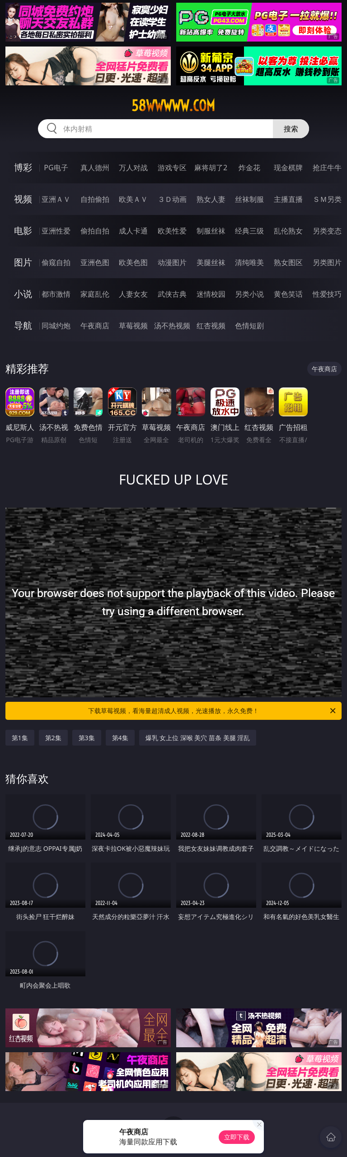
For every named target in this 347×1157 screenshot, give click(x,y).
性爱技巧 (327, 294)
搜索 (291, 129)
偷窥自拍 (56, 262)
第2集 (53, 737)
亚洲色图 (94, 262)
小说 (23, 294)
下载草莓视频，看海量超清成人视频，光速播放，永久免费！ (212, 710)
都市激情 (56, 294)
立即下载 (236, 1137)
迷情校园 (211, 294)
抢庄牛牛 (327, 168)
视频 (23, 199)
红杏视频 (211, 326)
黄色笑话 (288, 294)
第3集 (87, 737)
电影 (23, 230)
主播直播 (288, 199)
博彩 (23, 167)
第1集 (20, 737)
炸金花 (249, 168)
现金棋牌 (288, 168)
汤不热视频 (172, 326)
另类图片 (327, 262)
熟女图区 (288, 262)
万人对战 (133, 168)
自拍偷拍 (94, 199)
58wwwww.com (173, 106)
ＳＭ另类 (327, 199)
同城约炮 (56, 326)
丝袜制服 (249, 199)
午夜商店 (94, 326)
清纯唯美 (249, 262)
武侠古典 (172, 294)
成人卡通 (133, 231)
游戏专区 (172, 168)
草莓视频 (133, 326)
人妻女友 (133, 294)
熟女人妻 (211, 199)
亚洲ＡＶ (56, 199)
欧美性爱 (172, 231)
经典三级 (249, 231)
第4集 (120, 737)
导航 (23, 325)
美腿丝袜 (211, 262)
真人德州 (94, 168)
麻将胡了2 (210, 168)
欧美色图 (133, 262)
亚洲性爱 (56, 231)
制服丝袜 (211, 231)
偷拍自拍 (94, 231)
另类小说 (249, 294)
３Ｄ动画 (172, 199)
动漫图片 (172, 262)
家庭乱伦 (94, 294)
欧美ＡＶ (133, 199)
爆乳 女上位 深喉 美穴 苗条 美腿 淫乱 (197, 737)
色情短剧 (249, 326)
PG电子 (56, 168)
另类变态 (327, 231)
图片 (23, 262)
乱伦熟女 (288, 231)
